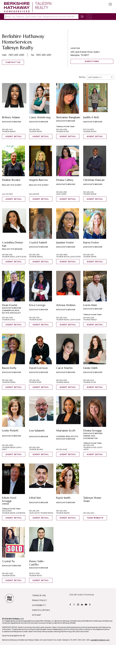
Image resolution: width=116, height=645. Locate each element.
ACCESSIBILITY (39, 605)
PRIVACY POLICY (39, 600)
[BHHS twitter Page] (74, 604)
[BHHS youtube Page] (86, 604)
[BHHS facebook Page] (70, 604)
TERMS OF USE (39, 595)
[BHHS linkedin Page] (82, 604)
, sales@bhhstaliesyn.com (100, 640)
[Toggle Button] (110, 4)
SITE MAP (36, 615)
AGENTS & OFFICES (41, 610)
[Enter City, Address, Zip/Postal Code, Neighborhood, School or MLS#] (41, 16)
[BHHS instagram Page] (78, 604)
